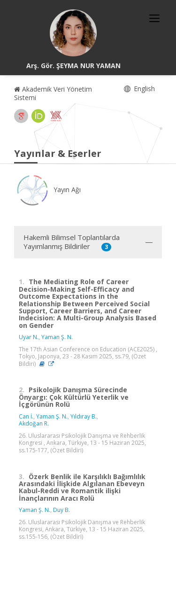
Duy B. (61, 510)
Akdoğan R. (34, 423)
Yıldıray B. (83, 416)
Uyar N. (28, 337)
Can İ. (26, 416)
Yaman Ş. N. (57, 337)
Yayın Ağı (47, 189)
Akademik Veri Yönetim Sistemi (53, 93)
